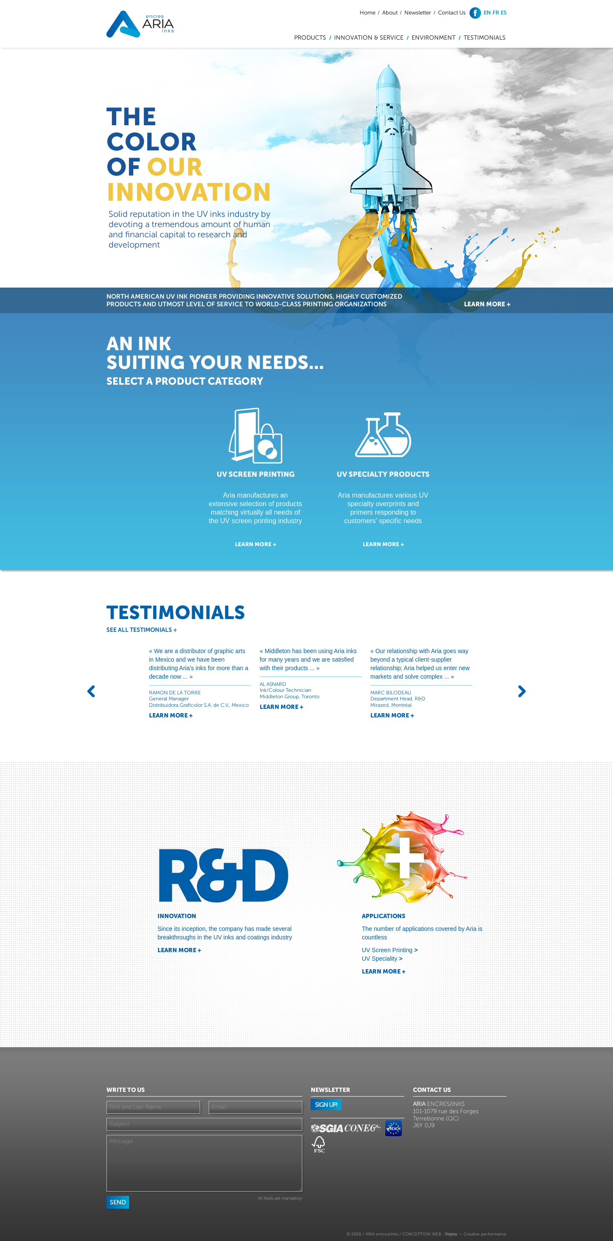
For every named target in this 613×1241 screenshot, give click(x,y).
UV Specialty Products (383, 474)
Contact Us (452, 13)
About (390, 13)
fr (496, 12)
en (487, 12)
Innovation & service (369, 38)
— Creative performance (476, 1234)
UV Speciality (382, 958)
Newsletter (417, 13)
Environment (433, 38)
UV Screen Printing (256, 474)
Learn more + (487, 304)
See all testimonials (141, 629)
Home (367, 13)
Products (310, 38)
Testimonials (485, 38)
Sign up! (326, 1105)
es (504, 12)
